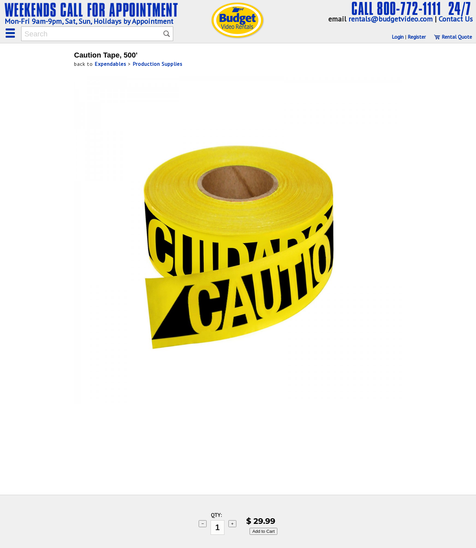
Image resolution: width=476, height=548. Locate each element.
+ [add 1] (232, 523)
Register (417, 36)
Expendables (110, 64)
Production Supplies (157, 64)
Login (398, 36)
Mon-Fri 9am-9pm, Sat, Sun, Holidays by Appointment (89, 21)
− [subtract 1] (202, 523)
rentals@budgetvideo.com (390, 18)
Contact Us (456, 18)
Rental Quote (453, 36)
